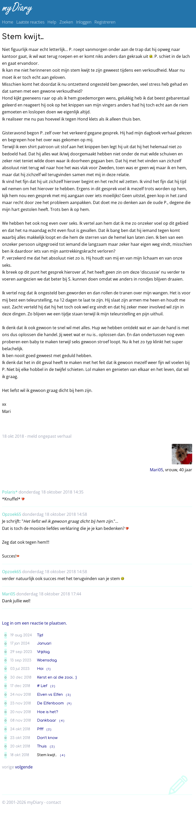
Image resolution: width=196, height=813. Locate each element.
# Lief (42, 686)
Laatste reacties (30, 22)
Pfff (40, 729)
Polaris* (10, 492)
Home (7, 22)
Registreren (104, 22)
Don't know (47, 738)
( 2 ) (52, 686)
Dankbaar (46, 720)
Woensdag (47, 660)
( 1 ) (48, 669)
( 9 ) (69, 703)
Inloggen (83, 22)
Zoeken (66, 22)
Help (51, 22)
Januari (44, 643)
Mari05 (156, 470)
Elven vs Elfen (50, 694)
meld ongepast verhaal (49, 436)
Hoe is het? (47, 712)
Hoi (40, 669)
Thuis (42, 746)
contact (53, 802)
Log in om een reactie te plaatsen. (34, 623)
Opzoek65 (11, 514)
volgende (24, 767)
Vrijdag (43, 652)
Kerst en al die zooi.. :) (57, 677)
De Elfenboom (50, 703)
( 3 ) (68, 695)
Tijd (40, 635)
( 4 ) (61, 720)
